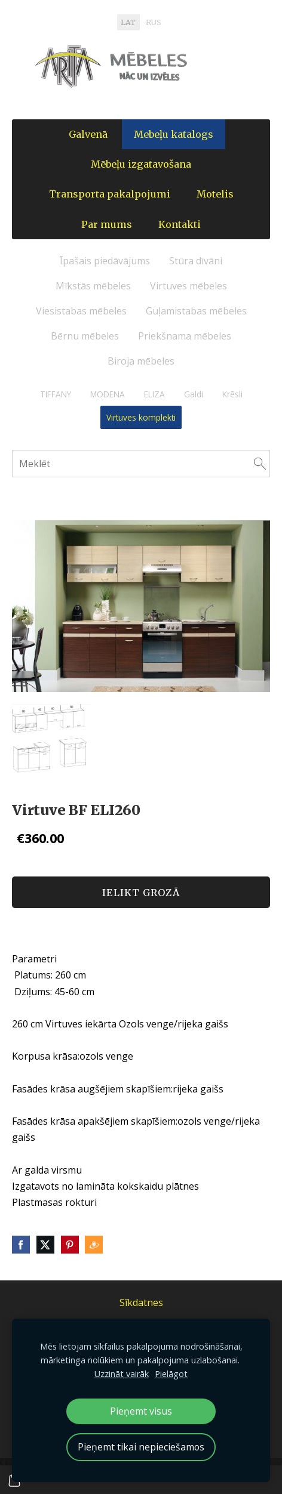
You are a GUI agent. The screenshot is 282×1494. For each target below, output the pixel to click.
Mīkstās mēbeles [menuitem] (93, 285)
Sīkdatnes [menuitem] (141, 1302)
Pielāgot (171, 1373)
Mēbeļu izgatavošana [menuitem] (141, 164)
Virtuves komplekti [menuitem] (141, 417)
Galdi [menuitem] (193, 394)
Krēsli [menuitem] (232, 394)
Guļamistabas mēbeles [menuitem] (196, 310)
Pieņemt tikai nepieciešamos (141, 1446)
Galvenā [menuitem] (88, 134)
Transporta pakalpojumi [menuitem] (109, 194)
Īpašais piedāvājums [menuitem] (105, 260)
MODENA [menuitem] (107, 394)
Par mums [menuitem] (106, 224)
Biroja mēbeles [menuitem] (141, 361)
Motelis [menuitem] (215, 194)
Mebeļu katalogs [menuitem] (173, 134)
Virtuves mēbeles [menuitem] (188, 285)
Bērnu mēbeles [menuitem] (85, 335)
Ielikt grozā (140, 893)
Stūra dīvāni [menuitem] (195, 260)
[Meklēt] (141, 463)
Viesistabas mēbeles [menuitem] (81, 310)
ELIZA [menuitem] (154, 394)
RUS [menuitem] (153, 22)
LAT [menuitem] (128, 22)
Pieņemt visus (141, 1411)
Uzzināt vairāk (121, 1373)
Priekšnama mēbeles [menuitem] (184, 335)
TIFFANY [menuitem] (55, 394)
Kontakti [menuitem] (179, 224)
